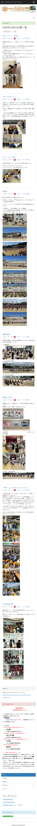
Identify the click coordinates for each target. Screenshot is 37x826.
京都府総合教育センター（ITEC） (13, 805)
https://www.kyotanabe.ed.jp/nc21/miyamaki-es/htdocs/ (17, 695)
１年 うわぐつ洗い (9, 157)
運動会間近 (6, 334)
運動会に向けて (8, 397)
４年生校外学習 (8, 604)
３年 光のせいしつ (9, 97)
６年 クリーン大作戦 (10, 36)
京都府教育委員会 (8, 799)
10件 (15, 31)
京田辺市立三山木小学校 (12, 2)
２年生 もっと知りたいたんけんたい (15, 487)
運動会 (5, 191)
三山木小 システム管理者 (21, 38)
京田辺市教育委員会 (9, 802)
